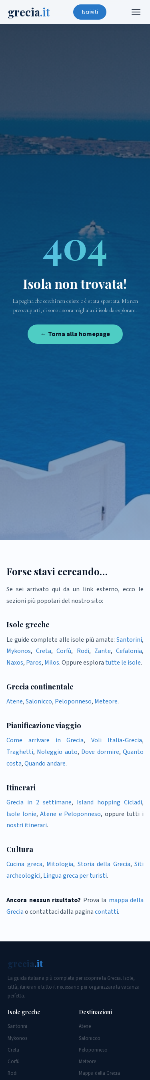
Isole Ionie (21, 814)
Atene (14, 701)
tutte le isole (123, 662)
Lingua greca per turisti (75, 875)
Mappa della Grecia (99, 1073)
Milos (51, 662)
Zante (102, 651)
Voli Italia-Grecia (116, 740)
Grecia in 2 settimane (39, 802)
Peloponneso (73, 701)
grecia (29, 12)
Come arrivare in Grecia (45, 740)
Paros (34, 662)
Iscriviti (90, 12)
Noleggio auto (57, 752)
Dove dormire (100, 752)
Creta (43, 651)
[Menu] (136, 12)
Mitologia (59, 864)
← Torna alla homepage (75, 334)
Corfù (63, 651)
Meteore (106, 701)
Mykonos (18, 651)
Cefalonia (129, 651)
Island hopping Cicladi (109, 802)
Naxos (14, 662)
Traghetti (19, 752)
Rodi (83, 651)
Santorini (129, 639)
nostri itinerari (26, 825)
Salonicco (39, 701)
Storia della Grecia (104, 864)
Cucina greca (24, 864)
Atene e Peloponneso (70, 814)
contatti (106, 911)
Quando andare (45, 763)
